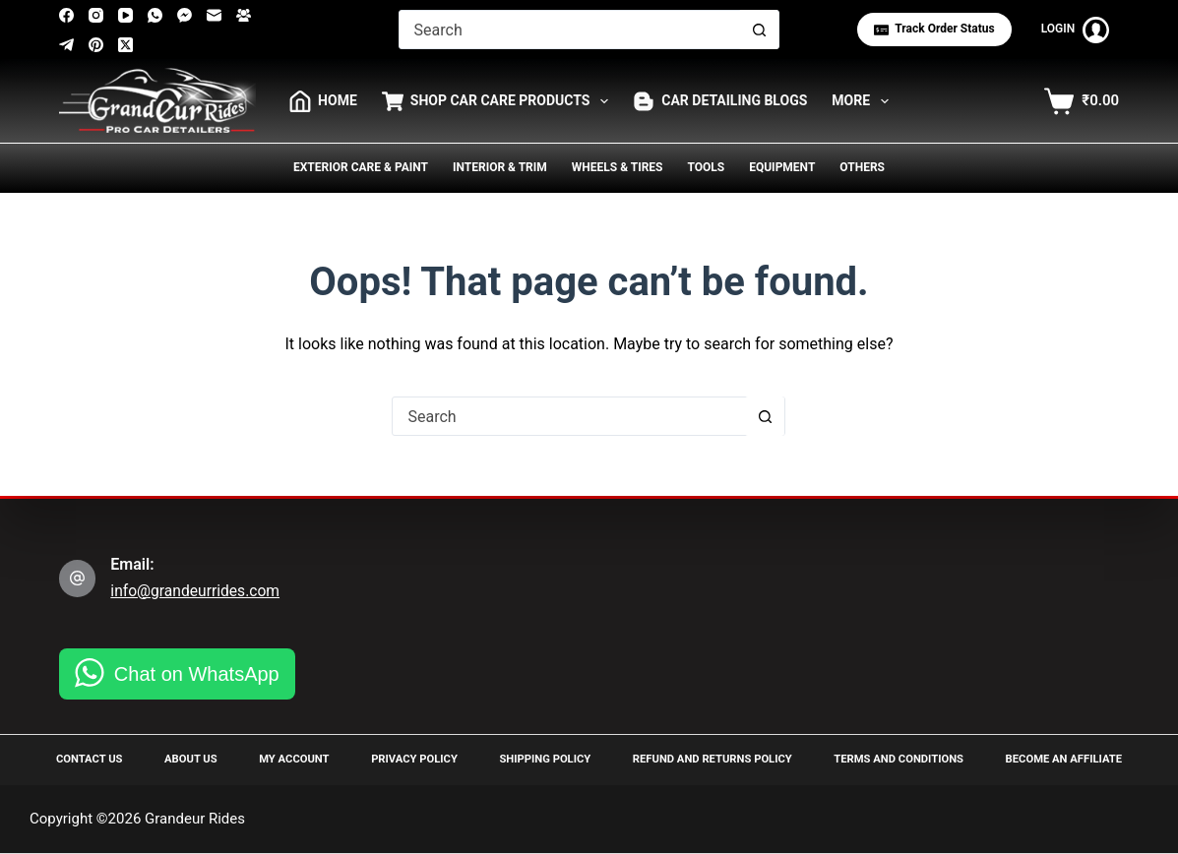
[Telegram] (66, 44)
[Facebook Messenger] (184, 15)
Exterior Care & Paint (360, 167)
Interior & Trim (500, 167)
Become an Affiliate (1056, 758)
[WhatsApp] (155, 15)
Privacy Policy (408, 758)
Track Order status (934, 29)
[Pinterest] (96, 44)
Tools (705, 167)
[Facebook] (66, 15)
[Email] (214, 15)
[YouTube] (125, 15)
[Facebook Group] (243, 15)
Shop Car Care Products (499, 101)
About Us (191, 758)
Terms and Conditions (892, 758)
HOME (323, 101)
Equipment (782, 167)
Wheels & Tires (617, 167)
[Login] (1075, 30)
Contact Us (94, 758)
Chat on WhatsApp (196, 673)
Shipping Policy (536, 758)
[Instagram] (96, 15)
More (864, 101)
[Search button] (758, 29)
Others (862, 167)
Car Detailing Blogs (720, 101)
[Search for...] (570, 29)
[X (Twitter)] (125, 44)
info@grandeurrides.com (196, 589)
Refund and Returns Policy (704, 758)
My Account (290, 758)
